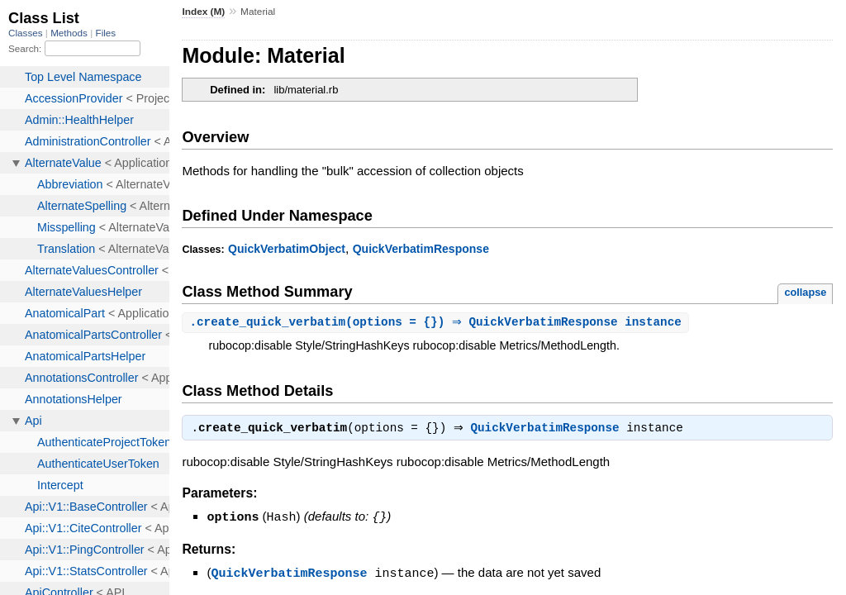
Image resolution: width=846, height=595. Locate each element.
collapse (805, 292)
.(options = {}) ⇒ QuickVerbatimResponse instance (437, 323)
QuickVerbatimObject (286, 248)
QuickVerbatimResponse (421, 248)
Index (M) (203, 11)
